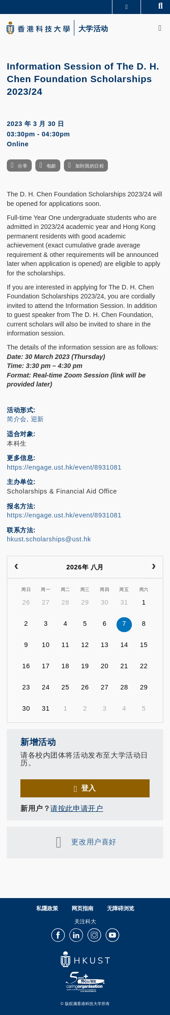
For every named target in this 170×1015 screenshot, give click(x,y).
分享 (22, 165)
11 (65, 644)
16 (26, 666)
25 (65, 687)
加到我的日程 (89, 165)
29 (85, 602)
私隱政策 (47, 908)
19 (85, 666)
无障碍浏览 (120, 908)
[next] (154, 567)
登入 (88, 788)
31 (124, 602)
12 (85, 644)
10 (45, 644)
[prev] (16, 567)
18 (65, 666)
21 (124, 666)
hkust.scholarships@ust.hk (49, 539)
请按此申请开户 (76, 808)
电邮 (51, 165)
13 (104, 644)
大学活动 (93, 29)
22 (144, 666)
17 (45, 666)
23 (26, 687)
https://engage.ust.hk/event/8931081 (64, 467)
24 (45, 687)
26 (26, 602)
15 (144, 644)
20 (104, 666)
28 (65, 602)
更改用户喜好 (93, 842)
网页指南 (82, 908)
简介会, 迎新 (25, 419)
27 (45, 602)
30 (104, 602)
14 (124, 644)
